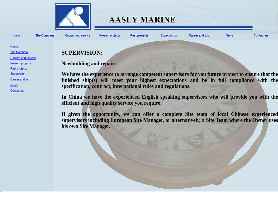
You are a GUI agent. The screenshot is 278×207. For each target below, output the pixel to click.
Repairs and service (77, 35)
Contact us (261, 35)
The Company (44, 35)
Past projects (140, 35)
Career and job (199, 35)
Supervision (169, 35)
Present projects (109, 35)
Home (16, 35)
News (229, 35)
